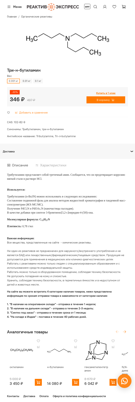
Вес (9, 76)
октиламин (21, 364)
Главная (12, 16)
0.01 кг (26, 81)
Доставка (29, 394)
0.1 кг (38, 81)
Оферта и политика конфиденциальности (79, 394)
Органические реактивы (36, 16)
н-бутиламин (57, 364)
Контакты (13, 394)
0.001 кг (13, 81)
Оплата (44, 394)
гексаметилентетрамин (94, 366)
